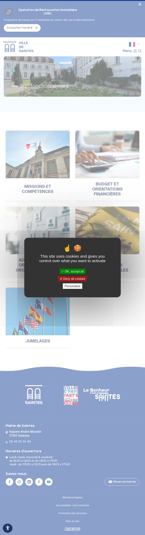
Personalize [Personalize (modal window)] (72, 286)
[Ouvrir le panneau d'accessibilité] (7, 528)
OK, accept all (72, 271)
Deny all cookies (72, 278)
